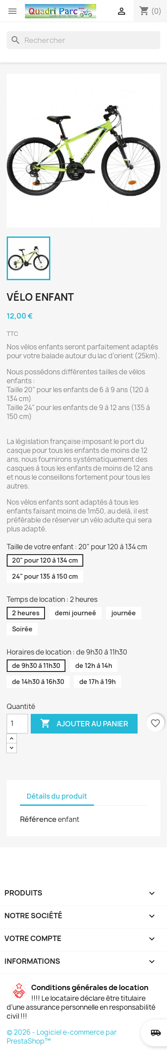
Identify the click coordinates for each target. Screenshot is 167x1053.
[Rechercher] (83, 40)
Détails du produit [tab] (57, 796)
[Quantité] (17, 724)
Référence (38, 819)
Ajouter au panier (84, 724)
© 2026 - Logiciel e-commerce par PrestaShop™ (62, 1037)
